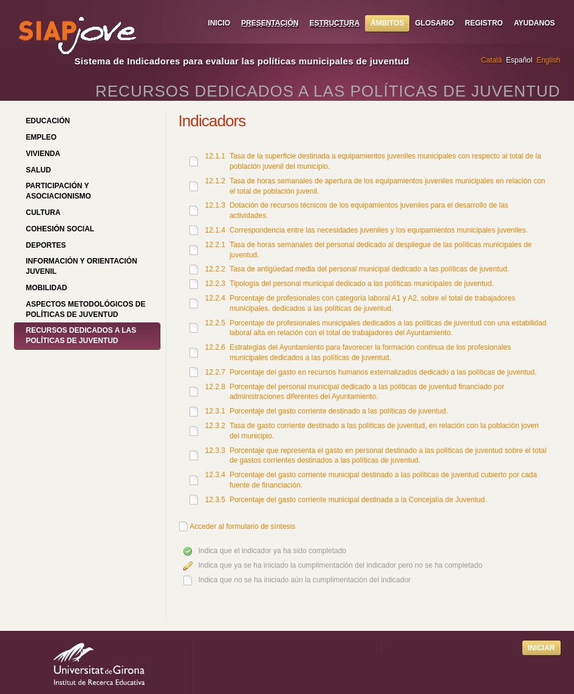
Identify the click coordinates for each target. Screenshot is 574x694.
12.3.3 (215, 450)
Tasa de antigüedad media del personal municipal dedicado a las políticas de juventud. (369, 269)
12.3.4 (215, 475)
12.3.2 (215, 425)
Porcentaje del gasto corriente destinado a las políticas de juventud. (339, 411)
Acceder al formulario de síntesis (242, 526)
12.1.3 (215, 205)
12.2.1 (215, 244)
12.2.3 (215, 283)
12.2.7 (215, 372)
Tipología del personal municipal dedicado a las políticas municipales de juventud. (362, 283)
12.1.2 (215, 181)
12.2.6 (215, 347)
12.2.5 (215, 323)
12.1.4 (215, 230)
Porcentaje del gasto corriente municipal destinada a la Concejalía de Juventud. (358, 499)
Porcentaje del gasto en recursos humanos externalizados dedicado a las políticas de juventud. (383, 372)
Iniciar (541, 648)
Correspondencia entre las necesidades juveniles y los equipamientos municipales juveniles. (379, 230)
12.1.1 (215, 156)
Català (491, 60)
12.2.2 (215, 269)
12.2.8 (215, 387)
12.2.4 (215, 298)
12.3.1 (215, 411)
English (548, 60)
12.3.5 (215, 499)
